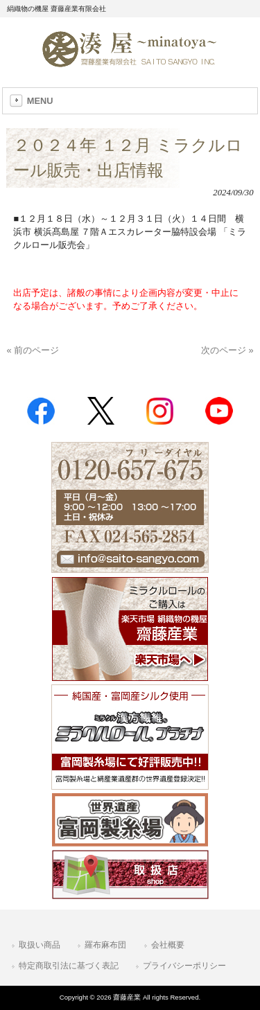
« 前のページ (32, 350)
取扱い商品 (39, 945)
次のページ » (227, 350)
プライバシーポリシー (184, 966)
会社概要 (167, 945)
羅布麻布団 (105, 945)
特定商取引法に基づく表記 (69, 966)
